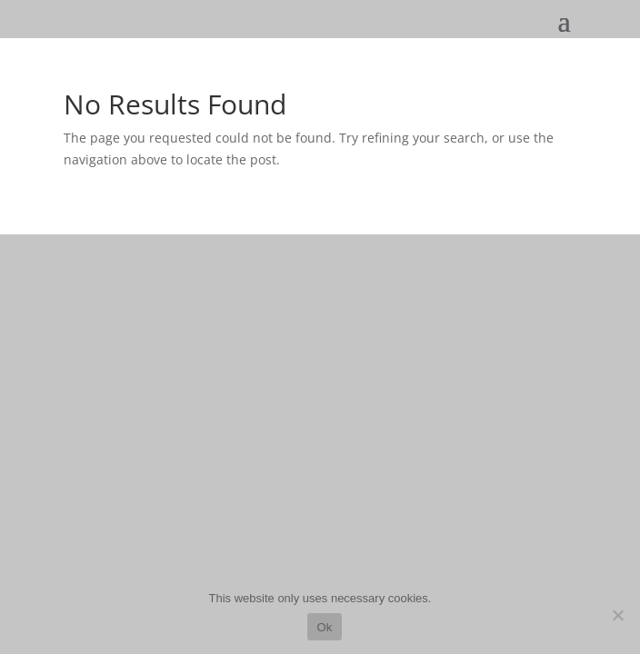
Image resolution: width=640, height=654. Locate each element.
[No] (617, 615)
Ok (324, 627)
